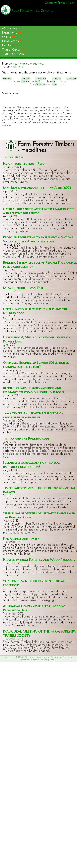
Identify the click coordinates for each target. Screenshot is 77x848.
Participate (12, 32)
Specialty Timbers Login (60, 2)
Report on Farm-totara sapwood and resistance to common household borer (34, 390)
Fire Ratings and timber (21, 538)
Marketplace (11, 28)
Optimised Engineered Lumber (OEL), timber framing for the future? (36, 364)
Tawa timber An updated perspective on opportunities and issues (33, 415)
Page (52, 660)
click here (17, 66)
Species (9, 37)
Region (6, 78)
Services (72, 78)
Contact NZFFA (39, 660)
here (40, 63)
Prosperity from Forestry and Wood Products (39, 560)
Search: (6, 93)
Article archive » (15, 156)
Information (13, 41)
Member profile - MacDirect (25, 288)
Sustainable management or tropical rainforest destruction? (31, 464)
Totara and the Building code (26, 438)
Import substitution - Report (25, 163)
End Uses (10, 45)
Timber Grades (14, 49)
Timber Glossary (13, 54)
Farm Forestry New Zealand (32, 11)
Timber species (25, 80)
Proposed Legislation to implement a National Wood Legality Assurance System (39, 239)
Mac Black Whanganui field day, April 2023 (37, 188)
